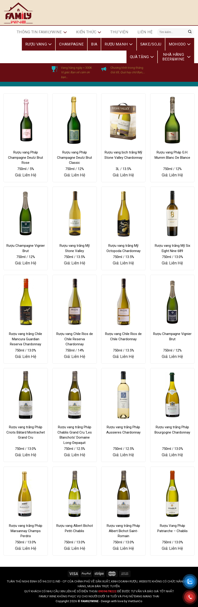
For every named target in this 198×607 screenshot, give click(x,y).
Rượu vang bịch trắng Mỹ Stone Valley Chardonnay (123, 155)
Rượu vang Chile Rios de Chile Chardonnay (123, 336)
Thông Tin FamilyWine (42, 32)
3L (117, 169)
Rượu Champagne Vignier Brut (25, 248)
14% (81, 350)
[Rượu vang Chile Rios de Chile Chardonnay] (123, 301)
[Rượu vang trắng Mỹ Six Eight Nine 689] (172, 213)
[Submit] (190, 32)
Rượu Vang (38, 44)
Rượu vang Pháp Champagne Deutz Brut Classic (74, 157)
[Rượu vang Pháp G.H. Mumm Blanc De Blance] (172, 120)
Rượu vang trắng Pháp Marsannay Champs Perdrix (25, 531)
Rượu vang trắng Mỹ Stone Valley (75, 248)
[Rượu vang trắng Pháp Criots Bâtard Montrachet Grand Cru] (26, 395)
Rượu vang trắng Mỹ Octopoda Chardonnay (123, 248)
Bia (94, 44)
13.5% (127, 169)
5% (32, 169)
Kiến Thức (88, 32)
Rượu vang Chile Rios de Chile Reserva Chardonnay (74, 339)
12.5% (80, 449)
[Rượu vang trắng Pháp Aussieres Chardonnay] (123, 395)
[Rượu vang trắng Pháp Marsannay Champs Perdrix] (26, 493)
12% (81, 169)
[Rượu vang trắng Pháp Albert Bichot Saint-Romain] (123, 493)
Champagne (71, 44)
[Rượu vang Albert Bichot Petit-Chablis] (75, 493)
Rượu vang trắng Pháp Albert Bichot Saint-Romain (123, 531)
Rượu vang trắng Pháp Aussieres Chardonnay (123, 429)
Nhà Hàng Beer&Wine (176, 56)
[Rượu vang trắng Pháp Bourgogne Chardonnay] (172, 395)
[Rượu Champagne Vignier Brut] (26, 213)
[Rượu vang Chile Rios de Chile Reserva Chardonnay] (75, 301)
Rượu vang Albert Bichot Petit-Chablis (74, 528)
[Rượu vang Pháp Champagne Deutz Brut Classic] (75, 120)
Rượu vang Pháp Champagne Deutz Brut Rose (25, 157)
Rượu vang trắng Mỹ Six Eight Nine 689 (172, 248)
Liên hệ (145, 32)
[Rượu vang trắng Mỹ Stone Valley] (75, 213)
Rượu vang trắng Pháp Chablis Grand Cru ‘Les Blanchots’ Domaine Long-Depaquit (74, 435)
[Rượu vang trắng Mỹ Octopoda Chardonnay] (123, 213)
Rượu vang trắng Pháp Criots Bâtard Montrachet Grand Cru (25, 432)
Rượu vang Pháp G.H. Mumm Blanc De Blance (172, 155)
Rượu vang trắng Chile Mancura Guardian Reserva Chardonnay (25, 339)
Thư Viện (119, 32)
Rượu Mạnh (119, 44)
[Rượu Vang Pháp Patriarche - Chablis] (172, 493)
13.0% (178, 257)
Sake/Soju (150, 44)
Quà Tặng (142, 57)
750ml (21, 169)
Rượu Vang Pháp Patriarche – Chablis (172, 528)
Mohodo (180, 44)
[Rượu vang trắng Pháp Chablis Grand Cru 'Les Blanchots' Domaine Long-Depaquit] (75, 395)
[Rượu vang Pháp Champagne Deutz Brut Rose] (26, 120)
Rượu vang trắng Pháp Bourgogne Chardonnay (172, 429)
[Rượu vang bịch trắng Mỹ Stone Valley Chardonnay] (123, 120)
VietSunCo (135, 601)
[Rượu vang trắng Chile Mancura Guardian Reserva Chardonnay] (26, 301)
